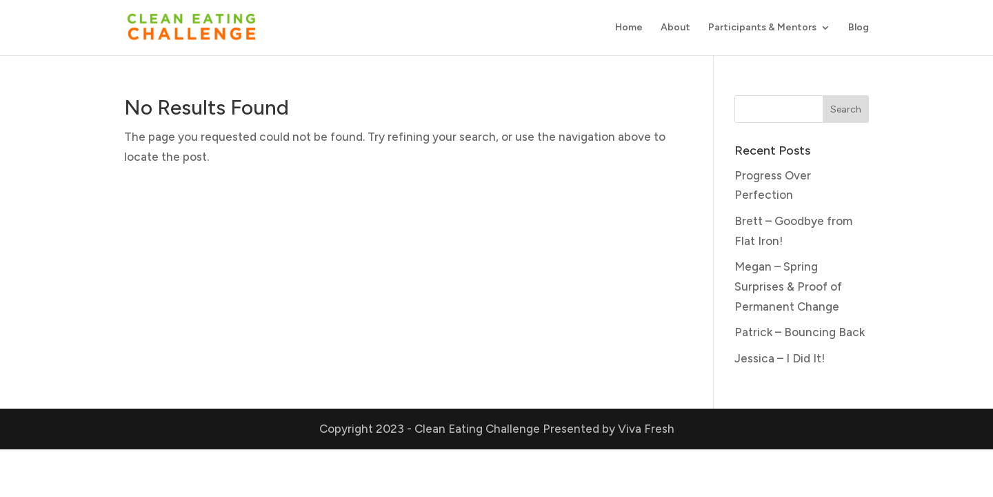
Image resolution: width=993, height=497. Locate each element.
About (675, 28)
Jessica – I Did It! (779, 358)
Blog (858, 28)
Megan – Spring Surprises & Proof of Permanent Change (788, 286)
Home (629, 28)
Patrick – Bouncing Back (799, 332)
